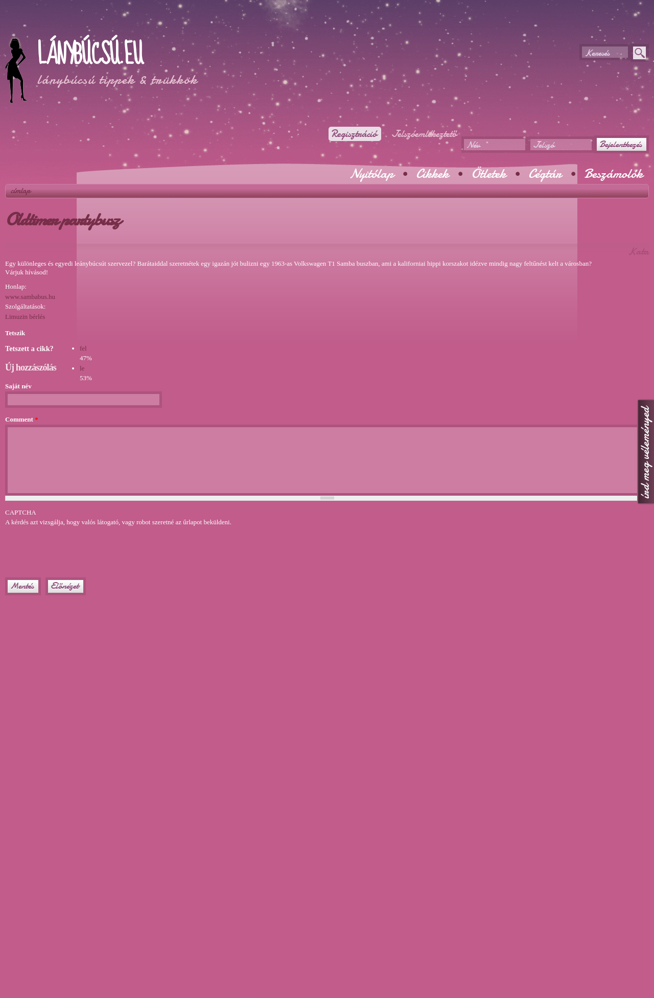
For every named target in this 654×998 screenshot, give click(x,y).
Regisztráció (354, 134)
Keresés (597, 53)
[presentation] (82, 547)
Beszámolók (613, 174)
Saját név (18, 386)
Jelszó (543, 144)
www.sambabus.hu (30, 296)
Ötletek (488, 174)
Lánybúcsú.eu (89, 55)
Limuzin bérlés (25, 316)
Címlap (21, 190)
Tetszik (15, 333)
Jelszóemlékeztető (424, 134)
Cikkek (432, 174)
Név (473, 144)
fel (83, 348)
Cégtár (545, 174)
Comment (21, 419)
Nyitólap (371, 174)
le (82, 368)
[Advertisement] (124, 25)
